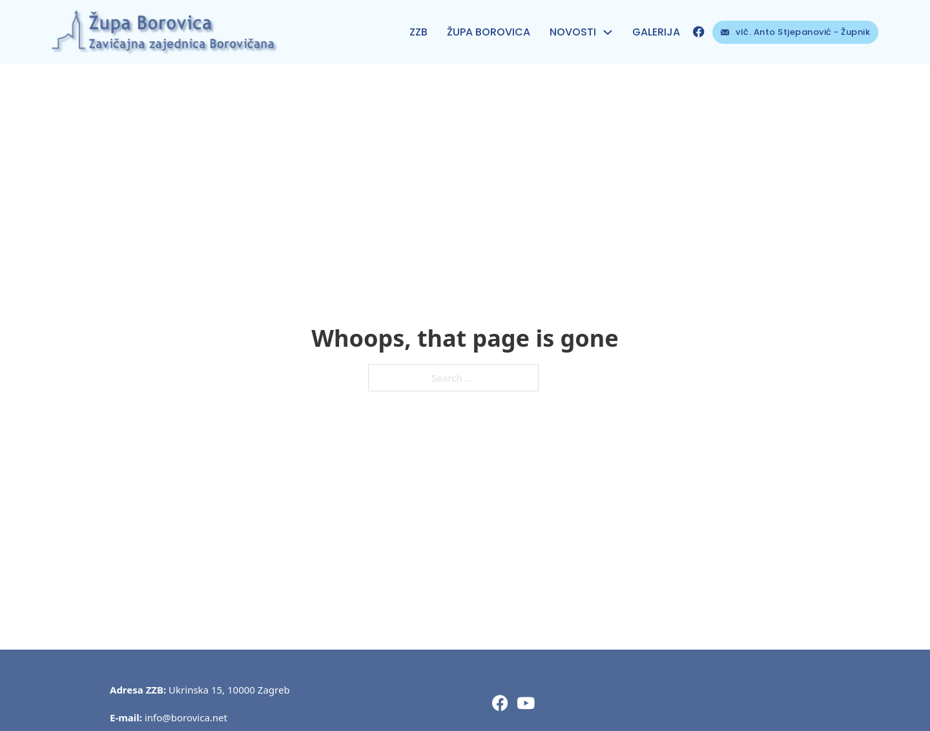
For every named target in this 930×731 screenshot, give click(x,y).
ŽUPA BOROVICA (488, 32)
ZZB (418, 32)
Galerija (656, 32)
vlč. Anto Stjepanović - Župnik (796, 32)
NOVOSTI (573, 32)
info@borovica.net (186, 717)
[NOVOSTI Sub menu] (608, 32)
